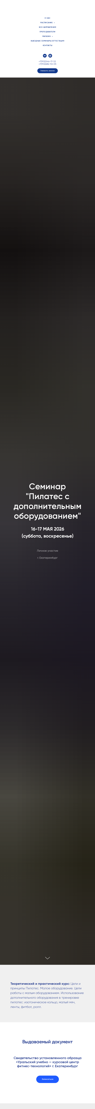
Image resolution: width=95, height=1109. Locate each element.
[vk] (45, 56)
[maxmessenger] (50, 56)
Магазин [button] (46, 36)
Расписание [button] (46, 23)
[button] (47, 70)
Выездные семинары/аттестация (47, 41)
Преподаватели (47, 32)
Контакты (47, 45)
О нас (47, 18)
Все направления (47, 27)
